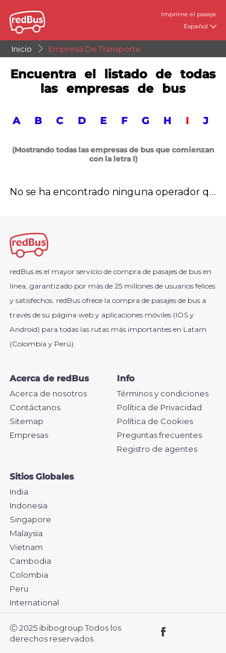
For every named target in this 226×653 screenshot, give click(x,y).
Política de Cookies (155, 421)
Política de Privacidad (159, 407)
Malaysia (26, 533)
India (19, 492)
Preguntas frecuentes (159, 435)
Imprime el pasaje (188, 14)
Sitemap (26, 421)
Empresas (29, 435)
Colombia (29, 575)
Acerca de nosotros (48, 394)
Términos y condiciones (163, 394)
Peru (19, 589)
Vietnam (26, 547)
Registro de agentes (157, 449)
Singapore (30, 519)
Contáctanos (35, 407)
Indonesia (29, 506)
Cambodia (30, 561)
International (34, 603)
